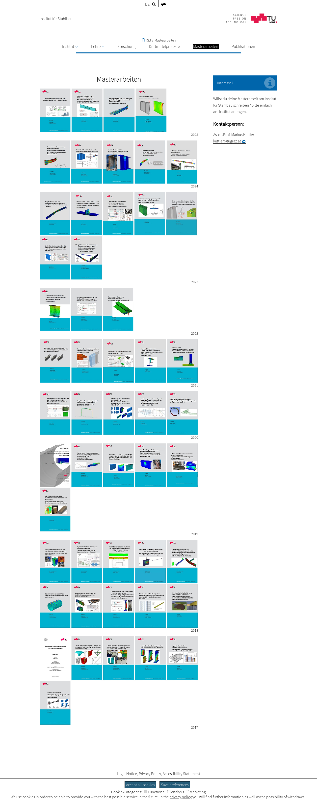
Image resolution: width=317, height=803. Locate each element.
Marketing (196, 791)
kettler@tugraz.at (227, 140)
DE (147, 4)
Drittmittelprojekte (164, 46)
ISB (146, 40)
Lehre (97, 46)
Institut (70, 46)
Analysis (175, 791)
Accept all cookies (140, 784)
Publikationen (243, 46)
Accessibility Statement (181, 773)
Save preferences (174, 784)
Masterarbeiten (165, 40)
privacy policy (180, 796)
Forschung (126, 46)
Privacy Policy (150, 773)
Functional (154, 791)
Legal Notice (127, 773)
